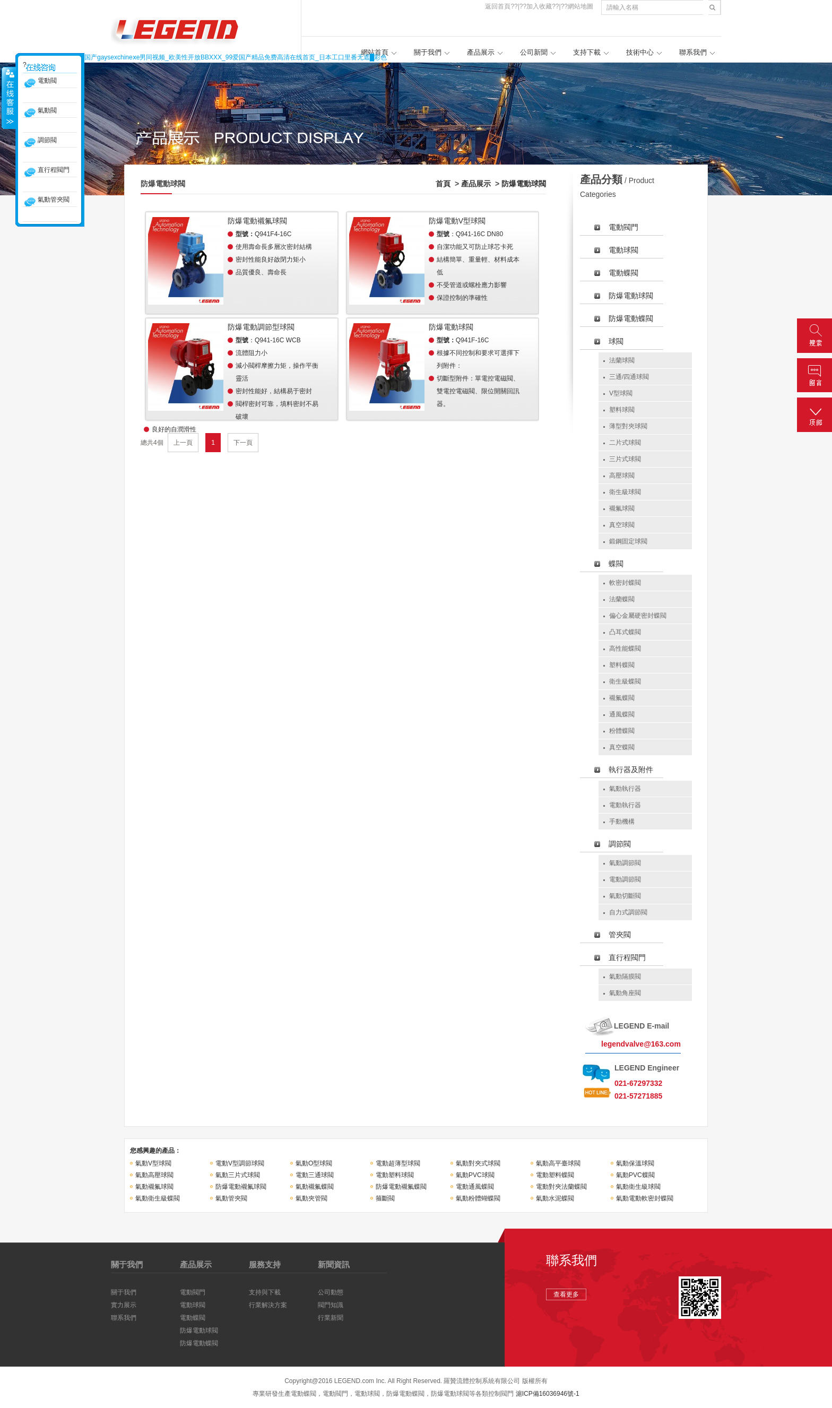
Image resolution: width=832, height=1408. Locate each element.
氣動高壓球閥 (154, 1175)
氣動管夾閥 (231, 1198)
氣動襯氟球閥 (154, 1186)
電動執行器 (625, 805)
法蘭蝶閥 (622, 599)
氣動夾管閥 (311, 1198)
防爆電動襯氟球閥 (240, 1186)
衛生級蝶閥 (625, 681)
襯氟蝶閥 (622, 698)
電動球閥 (623, 250)
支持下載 (587, 52)
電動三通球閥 (315, 1175)
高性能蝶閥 (625, 648)
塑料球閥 (622, 409)
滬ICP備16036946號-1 (547, 1393)
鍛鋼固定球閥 (628, 541)
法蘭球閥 (622, 360)
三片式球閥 (625, 459)
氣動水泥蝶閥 (555, 1198)
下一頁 (243, 442)
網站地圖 (580, 6)
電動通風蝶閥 (475, 1186)
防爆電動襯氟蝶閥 (401, 1186)
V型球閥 (620, 393)
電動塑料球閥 (395, 1175)
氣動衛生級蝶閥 (157, 1198)
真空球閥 (622, 525)
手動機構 (622, 821)
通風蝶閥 (622, 714)
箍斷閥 (385, 1198)
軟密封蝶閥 (625, 582)
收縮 (9, 97)
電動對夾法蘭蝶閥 (561, 1186)
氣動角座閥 (625, 993)
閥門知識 (330, 1305)
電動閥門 (623, 227)
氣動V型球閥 (153, 1163)
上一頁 (183, 442)
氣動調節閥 (625, 863)
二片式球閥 (625, 442)
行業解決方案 (268, 1305)
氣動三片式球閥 (237, 1175)
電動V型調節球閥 (239, 1163)
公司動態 (330, 1292)
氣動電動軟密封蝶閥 (644, 1198)
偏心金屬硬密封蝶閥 (637, 615)
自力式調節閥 (628, 912)
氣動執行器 (625, 788)
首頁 (443, 183)
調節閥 (620, 844)
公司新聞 (534, 52)
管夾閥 (620, 934)
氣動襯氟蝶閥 (315, 1186)
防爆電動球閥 (523, 183)
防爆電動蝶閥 (631, 318)
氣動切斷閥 (625, 896)
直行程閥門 (627, 957)
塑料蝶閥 (622, 665)
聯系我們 (693, 52)
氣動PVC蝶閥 (635, 1175)
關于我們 (427, 52)
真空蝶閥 (622, 747)
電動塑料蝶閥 (555, 1175)
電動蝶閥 (623, 273)
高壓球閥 (622, 475)
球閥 (616, 341)
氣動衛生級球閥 (638, 1186)
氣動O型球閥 (314, 1163)
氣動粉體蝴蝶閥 (478, 1198)
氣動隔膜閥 (625, 976)
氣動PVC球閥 (475, 1175)
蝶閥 (616, 563)
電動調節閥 (625, 879)
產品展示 (481, 52)
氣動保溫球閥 (635, 1163)
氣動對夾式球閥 (478, 1163)
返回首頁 (497, 6)
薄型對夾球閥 (628, 426)
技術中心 (640, 52)
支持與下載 (265, 1292)
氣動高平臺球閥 (558, 1163)
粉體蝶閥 (622, 731)
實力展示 (123, 1305)
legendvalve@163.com (641, 1044)
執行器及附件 (631, 769)
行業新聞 (330, 1317)
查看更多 (566, 1294)
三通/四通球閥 (629, 377)
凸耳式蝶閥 (625, 632)
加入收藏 (539, 6)
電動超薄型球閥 (398, 1163)
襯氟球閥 (622, 508)
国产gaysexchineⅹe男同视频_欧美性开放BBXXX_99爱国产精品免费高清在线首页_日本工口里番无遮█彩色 (235, 57)
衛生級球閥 (625, 492)
